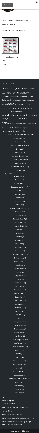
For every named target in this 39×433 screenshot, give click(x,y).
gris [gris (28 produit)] (12, 111)
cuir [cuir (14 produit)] (33, 100)
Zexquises (19, 304)
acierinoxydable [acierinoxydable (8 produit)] (29, 89)
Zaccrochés (18, 222)
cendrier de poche (18, 156)
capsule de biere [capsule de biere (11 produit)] (15, 97)
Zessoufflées (19, 293)
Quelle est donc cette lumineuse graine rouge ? (18, 418)
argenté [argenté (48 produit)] (14, 92)
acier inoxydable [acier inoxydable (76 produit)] (13, 88)
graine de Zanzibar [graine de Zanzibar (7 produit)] (14, 108)
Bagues (18, 180)
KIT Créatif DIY (18, 371)
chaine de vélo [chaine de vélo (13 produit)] (7, 100)
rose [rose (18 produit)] (4, 127)
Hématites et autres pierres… (12, 414)
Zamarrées (19, 233)
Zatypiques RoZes (18, 254)
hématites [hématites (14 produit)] (32, 115)
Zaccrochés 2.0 (19, 226)
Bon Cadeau (18, 183)
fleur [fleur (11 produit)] (16, 104)
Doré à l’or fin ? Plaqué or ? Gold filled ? (16, 407)
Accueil (4, 21)
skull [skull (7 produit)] (14, 128)
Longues (18, 194)
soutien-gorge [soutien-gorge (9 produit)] (20, 128)
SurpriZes (18, 382)
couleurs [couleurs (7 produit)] (29, 100)
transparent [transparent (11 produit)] (6, 131)
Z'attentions (18, 386)
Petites (18, 198)
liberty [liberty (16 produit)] (4, 119)
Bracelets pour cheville (18, 208)
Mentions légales (8, 401)
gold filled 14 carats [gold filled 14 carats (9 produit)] (24, 104)
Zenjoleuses (18, 276)
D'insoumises (18, 361)
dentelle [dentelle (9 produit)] (4, 104)
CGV (3, 397)
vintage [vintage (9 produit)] (16, 131)
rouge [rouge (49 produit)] (9, 127)
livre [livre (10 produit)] (8, 119)
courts (18, 354)
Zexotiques (18, 300)
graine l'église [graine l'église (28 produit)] (27, 108)
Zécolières (18, 389)
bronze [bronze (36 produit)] (5, 96)
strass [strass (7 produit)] (27, 128)
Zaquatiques (18, 247)
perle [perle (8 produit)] (9, 123)
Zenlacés (19, 279)
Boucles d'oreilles (17, 187)
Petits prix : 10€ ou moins (18, 378)
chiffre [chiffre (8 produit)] (15, 100)
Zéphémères (19, 290)
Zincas (19, 318)
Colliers (17, 350)
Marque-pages (19, 163)
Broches (19, 149)
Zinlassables (18, 325)
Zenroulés (18, 286)
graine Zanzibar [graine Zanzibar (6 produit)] (6, 112)
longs (18, 357)
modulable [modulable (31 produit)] (21, 118)
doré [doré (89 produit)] (10, 104)
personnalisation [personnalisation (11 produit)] (16, 123)
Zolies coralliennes (18, 347)
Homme (18, 368)
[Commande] (15, 30)
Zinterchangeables (18, 339)
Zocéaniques (18, 343)
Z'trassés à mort (19, 219)
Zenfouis (19, 272)
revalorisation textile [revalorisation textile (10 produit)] (30, 123)
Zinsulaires (18, 336)
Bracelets (17, 201)
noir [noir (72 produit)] (4, 123)
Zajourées (18, 229)
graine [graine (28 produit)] (5, 108)
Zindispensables (19, 322)
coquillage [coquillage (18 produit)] (21, 100)
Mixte (18, 205)
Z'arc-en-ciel (18, 215)
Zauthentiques (19, 258)
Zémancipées (19, 261)
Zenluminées (18, 283)
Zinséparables (19, 329)
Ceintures (18, 152)
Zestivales (19, 297)
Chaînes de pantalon (19, 160)
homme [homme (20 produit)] (18, 111)
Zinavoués (18, 315)
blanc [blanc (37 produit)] (23, 92)
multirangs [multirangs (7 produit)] (31, 119)
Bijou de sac (19, 142)
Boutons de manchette (19, 145)
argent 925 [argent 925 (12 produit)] (6, 93)
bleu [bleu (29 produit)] (28, 92)
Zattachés (18, 251)
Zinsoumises (18, 332)
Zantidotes (19, 244)
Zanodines (19, 240)
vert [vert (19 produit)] (12, 131)
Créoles (18, 190)
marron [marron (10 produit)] (13, 119)
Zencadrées (19, 265)
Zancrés (19, 237)
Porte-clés (18, 170)
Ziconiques (19, 311)
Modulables (18, 375)
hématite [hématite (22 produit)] (23, 115)
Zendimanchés (19, 268)
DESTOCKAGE (18, 364)
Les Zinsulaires (7, 411)
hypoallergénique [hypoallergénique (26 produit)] (10, 115)
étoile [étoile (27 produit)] (23, 131)
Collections (17, 212)
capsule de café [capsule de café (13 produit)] (27, 97)
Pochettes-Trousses (18, 167)
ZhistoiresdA (18, 308)
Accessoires (18, 138)
